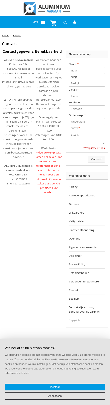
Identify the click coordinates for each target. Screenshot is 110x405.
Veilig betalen (77, 221)
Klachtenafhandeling (81, 230)
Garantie (74, 204)
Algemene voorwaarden (83, 247)
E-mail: (74, 89)
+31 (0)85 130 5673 (21, 86)
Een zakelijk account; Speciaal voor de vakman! (84, 309)
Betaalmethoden (79, 273)
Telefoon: (74, 102)
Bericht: (74, 128)
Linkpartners (76, 212)
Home (5, 35)
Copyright (74, 320)
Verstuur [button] (96, 159)
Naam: (74, 64)
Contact (17, 35)
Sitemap (74, 298)
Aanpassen (55, 395)
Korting (73, 187)
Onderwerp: (77, 115)
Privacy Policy (77, 264)
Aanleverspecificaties (82, 195)
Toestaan (55, 386)
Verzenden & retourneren (84, 281)
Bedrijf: (73, 77)
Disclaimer (75, 255)
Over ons (74, 238)
